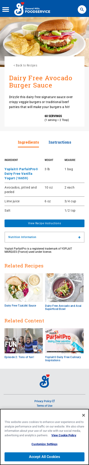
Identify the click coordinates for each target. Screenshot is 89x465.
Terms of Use (44, 405)
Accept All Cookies (44, 457)
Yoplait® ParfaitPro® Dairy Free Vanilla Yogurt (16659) (21, 173)
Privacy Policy (44, 401)
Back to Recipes (26, 65)
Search (82, 6)
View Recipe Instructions (44, 223)
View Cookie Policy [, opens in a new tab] (63, 435)
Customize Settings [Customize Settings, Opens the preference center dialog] (44, 444)
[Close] (84, 415)
